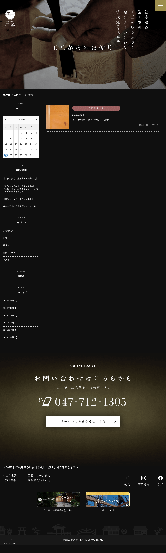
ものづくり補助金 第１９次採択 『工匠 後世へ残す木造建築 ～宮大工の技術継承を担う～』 (20, 189)
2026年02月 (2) (10, 300)
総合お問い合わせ (39, 480)
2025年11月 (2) (10, 322)
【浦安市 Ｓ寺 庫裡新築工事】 (18, 199)
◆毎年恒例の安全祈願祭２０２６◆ (19, 206)
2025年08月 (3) (10, 337)
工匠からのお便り (39, 475)
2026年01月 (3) (10, 308)
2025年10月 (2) (10, 330)
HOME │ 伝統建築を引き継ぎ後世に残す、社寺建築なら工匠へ (42, 467)
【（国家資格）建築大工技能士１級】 (20, 178)
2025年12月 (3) (10, 315)
